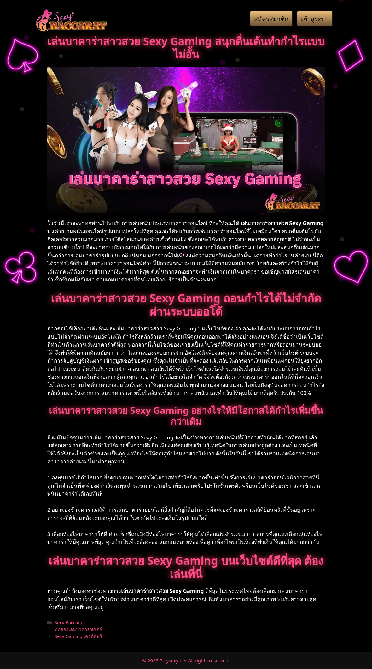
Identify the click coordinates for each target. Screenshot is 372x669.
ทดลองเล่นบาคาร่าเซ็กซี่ (79, 629)
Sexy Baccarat (69, 622)
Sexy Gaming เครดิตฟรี (78, 636)
